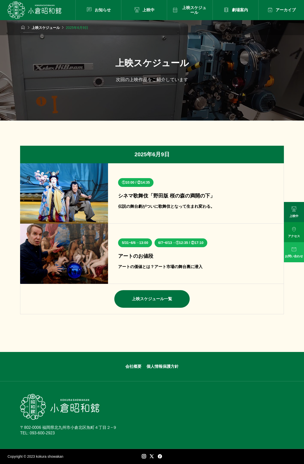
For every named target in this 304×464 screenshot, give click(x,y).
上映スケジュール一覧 (152, 299)
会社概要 (133, 366)
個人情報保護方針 (162, 366)
